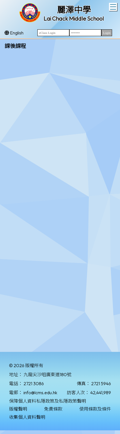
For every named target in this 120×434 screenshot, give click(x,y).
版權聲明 (18, 409)
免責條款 (53, 409)
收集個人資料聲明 (27, 417)
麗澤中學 (74, 10)
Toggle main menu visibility (113, 6)
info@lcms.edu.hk (40, 392)
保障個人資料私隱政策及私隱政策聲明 (47, 401)
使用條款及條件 (95, 409)
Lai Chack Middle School (74, 18)
